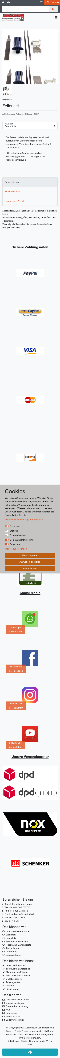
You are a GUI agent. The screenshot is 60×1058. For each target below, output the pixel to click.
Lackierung (11, 951)
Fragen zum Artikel (14, 201)
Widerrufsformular (15, 1019)
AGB (8, 1009)
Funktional (15, 544)
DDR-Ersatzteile (14, 979)
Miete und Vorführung (17, 972)
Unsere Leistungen (15, 1003)
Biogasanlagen (13, 955)
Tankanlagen (12, 948)
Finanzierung (12, 989)
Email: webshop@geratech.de (19, 914)
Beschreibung (12, 182)
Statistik (14, 530)
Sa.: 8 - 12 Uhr (11, 921)
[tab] (30, 182)
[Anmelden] (3, 2)
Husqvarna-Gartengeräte (18, 944)
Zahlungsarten (13, 982)
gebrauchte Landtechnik (18, 968)
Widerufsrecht (13, 1016)
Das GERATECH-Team (17, 999)
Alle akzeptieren (30, 555)
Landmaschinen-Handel (18, 931)
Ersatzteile (11, 938)
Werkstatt (11, 934)
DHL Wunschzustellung (21, 539)
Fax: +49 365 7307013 (16, 910)
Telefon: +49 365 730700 (17, 907)
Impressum (11, 1013)
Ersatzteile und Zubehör (18, 975)
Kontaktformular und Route (18, 904)
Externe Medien (18, 535)
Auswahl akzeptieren (30, 561)
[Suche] (53, 9)
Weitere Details (12, 191)
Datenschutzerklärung (17, 1006)
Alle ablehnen (30, 568)
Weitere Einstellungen (16, 548)
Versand (10, 985)
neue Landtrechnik (15, 965)
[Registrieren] (9, 2)
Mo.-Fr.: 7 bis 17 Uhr (14, 917)
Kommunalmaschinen (17, 941)
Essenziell (15, 526)
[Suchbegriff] (25, 9)
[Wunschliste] (41, 2)
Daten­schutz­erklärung (17, 519)
